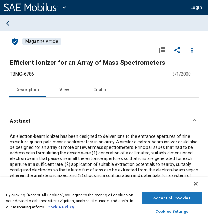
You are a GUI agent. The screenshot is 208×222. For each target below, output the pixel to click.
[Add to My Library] (162, 50)
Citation (101, 89)
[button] (104, 121)
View (64, 89)
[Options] (192, 50)
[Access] (15, 41)
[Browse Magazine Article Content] (41, 41)
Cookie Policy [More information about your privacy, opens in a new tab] (60, 206)
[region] (104, 201)
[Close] (200, 187)
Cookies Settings (171, 210)
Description (27, 89)
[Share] (177, 50)
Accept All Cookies (171, 197)
